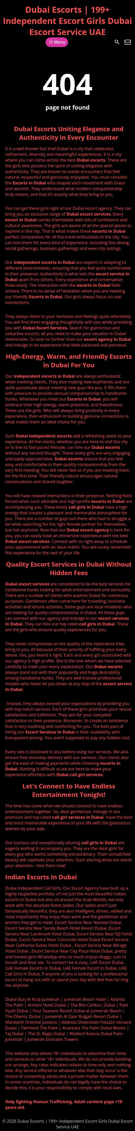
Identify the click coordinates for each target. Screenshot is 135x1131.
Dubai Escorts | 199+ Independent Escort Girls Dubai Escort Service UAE (67, 20)
